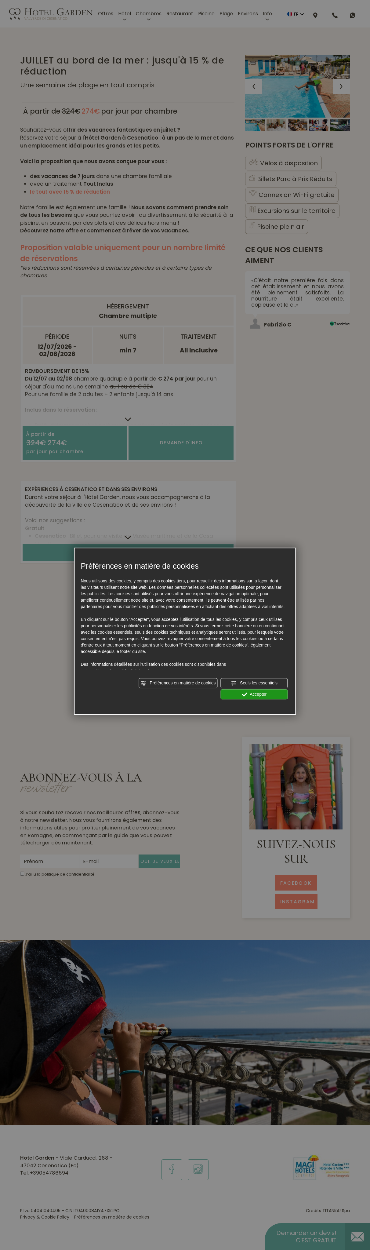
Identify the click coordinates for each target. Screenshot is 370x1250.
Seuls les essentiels (254, 683)
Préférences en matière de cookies (178, 683)
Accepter (254, 694)
